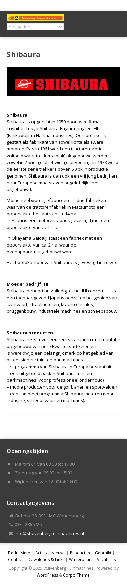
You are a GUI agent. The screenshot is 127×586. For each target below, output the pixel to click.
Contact (15, 559)
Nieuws (58, 553)
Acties (41, 553)
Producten (80, 553)
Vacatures (106, 559)
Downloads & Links (46, 559)
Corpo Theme (76, 575)
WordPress (47, 575)
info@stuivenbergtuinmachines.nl (49, 533)
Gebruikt (103, 553)
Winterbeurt (80, 559)
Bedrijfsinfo (19, 553)
